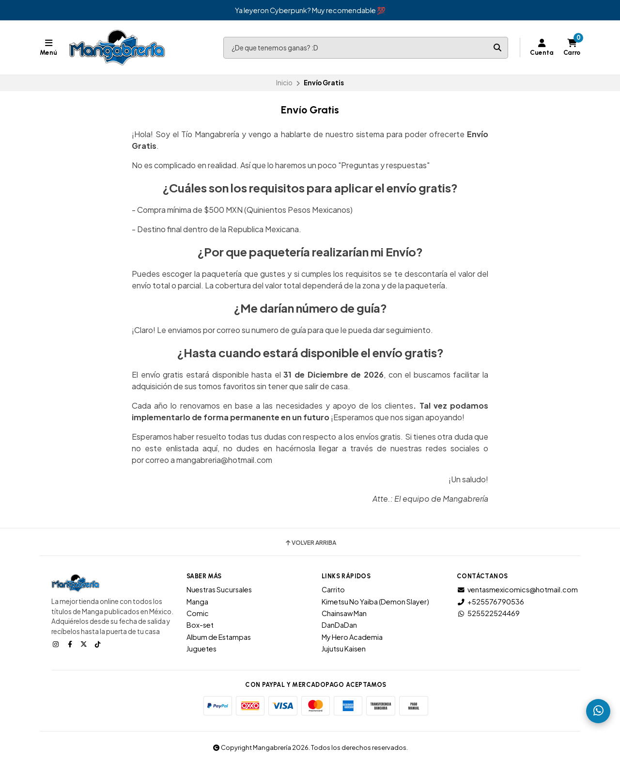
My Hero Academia (352, 637)
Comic (197, 613)
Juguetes (201, 648)
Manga (197, 601)
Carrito (333, 589)
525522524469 (488, 613)
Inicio (284, 83)
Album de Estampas (218, 637)
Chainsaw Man (344, 613)
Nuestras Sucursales (219, 589)
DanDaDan (339, 624)
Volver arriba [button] (310, 543)
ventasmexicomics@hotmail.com (517, 589)
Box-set (200, 624)
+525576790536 (490, 601)
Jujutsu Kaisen (344, 648)
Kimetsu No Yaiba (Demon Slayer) (375, 601)
